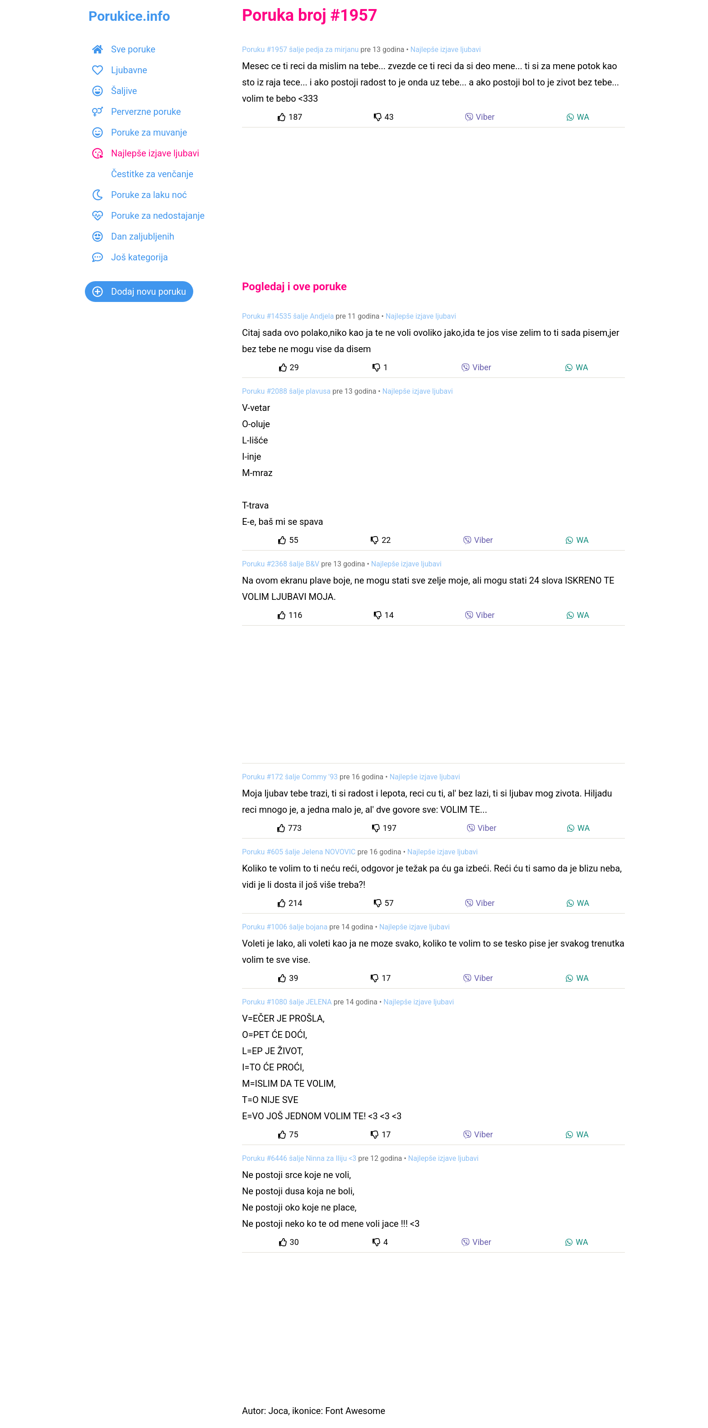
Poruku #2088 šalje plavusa (286, 391)
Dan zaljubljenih (133, 236)
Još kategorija (130, 257)
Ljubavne (119, 70)
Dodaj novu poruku (139, 291)
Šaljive (114, 90)
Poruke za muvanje (139, 132)
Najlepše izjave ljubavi (145, 153)
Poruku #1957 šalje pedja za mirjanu (300, 49)
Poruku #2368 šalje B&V (280, 564)
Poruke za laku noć (139, 194)
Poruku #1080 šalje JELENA (287, 1002)
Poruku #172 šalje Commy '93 (290, 777)
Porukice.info (129, 16)
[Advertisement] (433, 196)
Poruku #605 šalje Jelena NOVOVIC (299, 852)
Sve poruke (123, 49)
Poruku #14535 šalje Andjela (288, 316)
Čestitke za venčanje (142, 174)
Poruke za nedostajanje (148, 215)
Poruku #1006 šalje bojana (284, 927)
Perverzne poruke (136, 111)
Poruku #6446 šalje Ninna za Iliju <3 (299, 1158)
